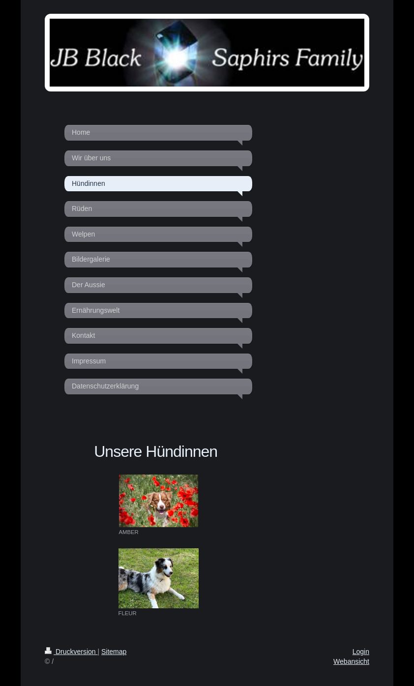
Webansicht (351, 661)
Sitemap (113, 652)
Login (361, 652)
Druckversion (71, 652)
